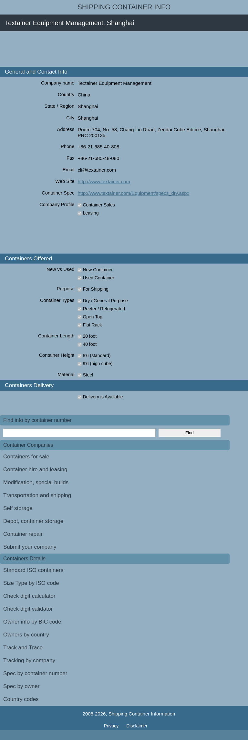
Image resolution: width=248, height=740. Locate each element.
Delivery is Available (103, 396)
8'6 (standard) (96, 355)
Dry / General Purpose (105, 300)
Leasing (90, 212)
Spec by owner (21, 686)
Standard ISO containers (33, 570)
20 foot (90, 336)
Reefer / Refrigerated (104, 308)
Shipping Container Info (124, 7)
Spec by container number (35, 673)
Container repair (23, 534)
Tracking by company (29, 660)
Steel (88, 374)
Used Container (98, 277)
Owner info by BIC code (32, 622)
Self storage (18, 508)
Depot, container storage (33, 521)
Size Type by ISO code (31, 583)
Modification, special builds (35, 482)
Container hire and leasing (35, 469)
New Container (98, 269)
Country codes (21, 699)
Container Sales (99, 204)
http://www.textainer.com (104, 181)
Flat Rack (92, 324)
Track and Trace (23, 648)
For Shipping (95, 289)
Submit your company (29, 547)
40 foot (90, 344)
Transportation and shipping (37, 495)
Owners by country (26, 635)
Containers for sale (26, 457)
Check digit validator (28, 609)
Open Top (92, 316)
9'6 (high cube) (97, 363)
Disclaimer (136, 725)
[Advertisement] (117, 49)
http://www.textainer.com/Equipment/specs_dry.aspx (133, 193)
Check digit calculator (29, 596)
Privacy (112, 725)
